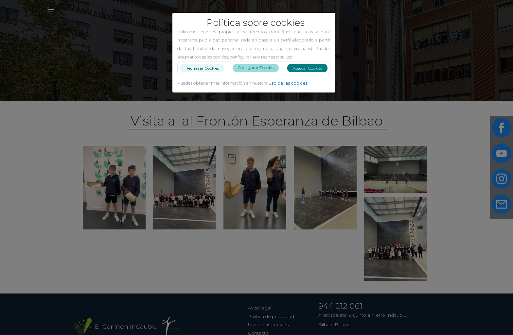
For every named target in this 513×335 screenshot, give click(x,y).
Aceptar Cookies (310, 68)
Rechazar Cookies (204, 67)
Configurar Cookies (258, 67)
